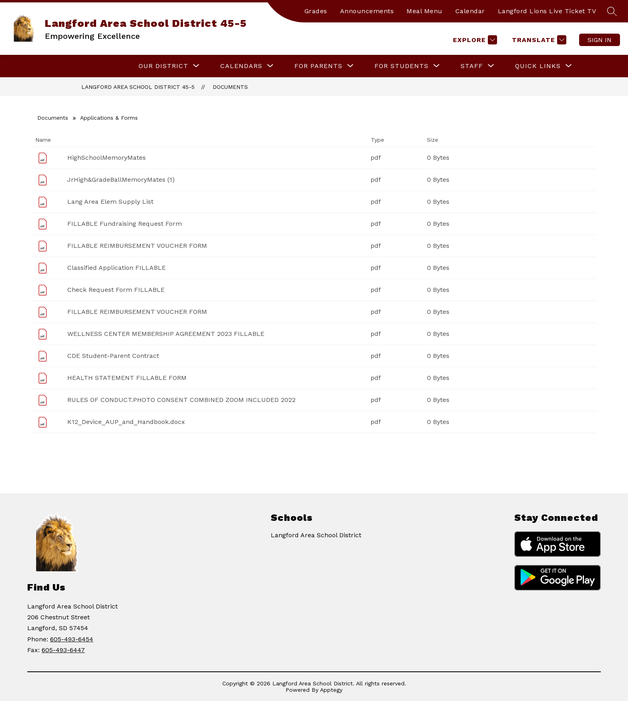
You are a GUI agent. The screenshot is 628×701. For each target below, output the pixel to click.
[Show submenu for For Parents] (318, 66)
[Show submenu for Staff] (472, 66)
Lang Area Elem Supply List (110, 201)
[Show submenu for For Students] (401, 66)
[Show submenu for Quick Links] (538, 66)
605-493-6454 (71, 639)
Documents (230, 87)
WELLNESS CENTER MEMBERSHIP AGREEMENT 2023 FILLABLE (165, 333)
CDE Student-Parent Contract (113, 356)
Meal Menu (425, 11)
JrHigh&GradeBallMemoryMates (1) (121, 179)
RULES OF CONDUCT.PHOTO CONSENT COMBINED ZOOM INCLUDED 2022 (181, 400)
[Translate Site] (538, 40)
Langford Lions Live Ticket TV (547, 11)
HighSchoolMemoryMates (106, 157)
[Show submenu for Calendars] (241, 66)
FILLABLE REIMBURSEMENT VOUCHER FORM (137, 245)
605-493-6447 (63, 650)
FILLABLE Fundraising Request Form (124, 223)
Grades (315, 11)
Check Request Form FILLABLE (116, 289)
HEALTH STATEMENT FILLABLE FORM (127, 378)
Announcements (367, 11)
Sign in (600, 40)
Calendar (470, 11)
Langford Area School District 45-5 (138, 87)
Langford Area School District (316, 535)
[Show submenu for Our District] (163, 66)
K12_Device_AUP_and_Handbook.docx (126, 422)
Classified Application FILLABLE (116, 267)
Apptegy (331, 690)
